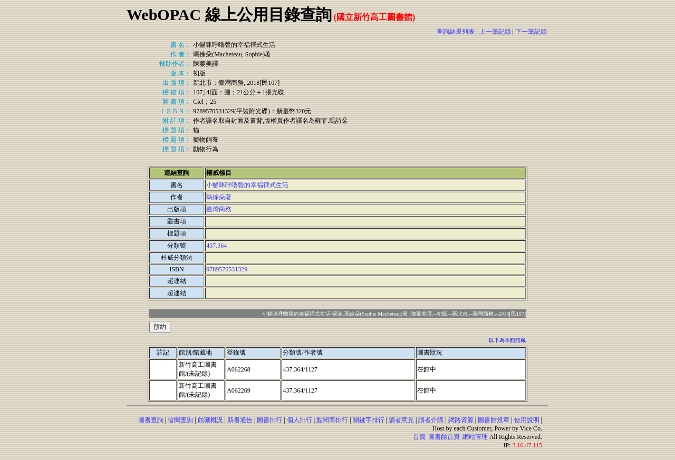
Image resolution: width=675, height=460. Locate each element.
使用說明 (526, 420)
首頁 (419, 437)
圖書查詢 (150, 420)
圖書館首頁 (444, 437)
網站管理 (475, 437)
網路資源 (461, 420)
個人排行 (299, 420)
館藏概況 (210, 420)
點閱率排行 (332, 420)
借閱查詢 (180, 420)
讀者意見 (401, 420)
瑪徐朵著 (219, 197)
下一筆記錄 (531, 31)
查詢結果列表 (456, 31)
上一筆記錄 (495, 31)
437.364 (216, 245)
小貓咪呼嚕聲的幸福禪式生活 (247, 185)
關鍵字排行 (368, 420)
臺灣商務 (219, 209)
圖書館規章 (493, 420)
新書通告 (240, 420)
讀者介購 (430, 420)
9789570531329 (226, 269)
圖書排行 (269, 420)
